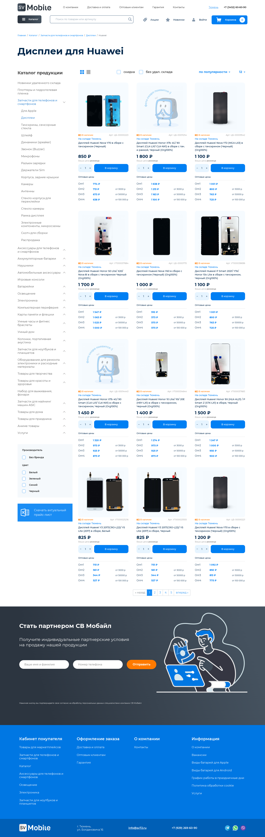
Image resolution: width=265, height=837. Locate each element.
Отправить (141, 664)
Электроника (41, 300)
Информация (205, 739)
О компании (70, 7)
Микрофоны (30, 156)
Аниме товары (41, 426)
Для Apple (28, 110)
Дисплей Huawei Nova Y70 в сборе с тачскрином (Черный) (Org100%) (217, 529)
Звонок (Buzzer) (33, 149)
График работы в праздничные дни (218, 778)
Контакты (179, 7)
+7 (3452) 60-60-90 (235, 7)
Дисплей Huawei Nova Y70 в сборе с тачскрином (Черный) (101, 144)
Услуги (41, 433)
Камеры (27, 184)
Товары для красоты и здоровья (41, 382)
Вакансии (199, 755)
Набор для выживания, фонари (35, 392)
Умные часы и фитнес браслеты (41, 323)
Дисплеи (91, 35)
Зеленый (35, 478)
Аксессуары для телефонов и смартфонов (41, 249)
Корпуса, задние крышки (40, 177)
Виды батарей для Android (212, 770)
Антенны (27, 191)
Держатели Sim (33, 170)
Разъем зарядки (33, 163)
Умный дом (41, 332)
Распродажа (30, 240)
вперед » (182, 592)
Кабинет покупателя (40, 739)
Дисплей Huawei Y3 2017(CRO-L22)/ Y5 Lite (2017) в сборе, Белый (101, 529)
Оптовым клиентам (131, 7)
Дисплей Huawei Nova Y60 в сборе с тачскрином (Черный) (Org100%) (159, 273)
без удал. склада (159, 72)
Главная (22, 35)
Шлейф (26, 135)
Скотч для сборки (34, 233)
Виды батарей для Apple (210, 762)
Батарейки (41, 286)
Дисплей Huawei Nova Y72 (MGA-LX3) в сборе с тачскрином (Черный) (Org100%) (219, 146)
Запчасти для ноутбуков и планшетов (41, 351)
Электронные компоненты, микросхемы (40, 224)
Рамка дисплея (32, 215)
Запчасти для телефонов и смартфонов (62, 35)
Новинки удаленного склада (39, 83)
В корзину (111, 168)
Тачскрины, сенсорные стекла (38, 126)
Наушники (41, 265)
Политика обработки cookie (213, 785)
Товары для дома (41, 412)
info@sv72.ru (137, 828)
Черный (34, 491)
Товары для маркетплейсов (40, 747)
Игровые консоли (31, 279)
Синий (33, 484)
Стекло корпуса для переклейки (36, 199)
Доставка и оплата (98, 7)
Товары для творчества (41, 373)
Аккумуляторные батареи (41, 258)
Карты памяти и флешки (41, 314)
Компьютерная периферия (41, 307)
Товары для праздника (41, 419)
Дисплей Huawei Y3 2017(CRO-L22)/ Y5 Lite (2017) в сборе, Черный (160, 529)
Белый (33, 472)
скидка (129, 72)
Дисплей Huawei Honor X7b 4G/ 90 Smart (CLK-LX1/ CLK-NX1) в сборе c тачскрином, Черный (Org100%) (99, 403)
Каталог (33, 35)
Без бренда (36, 457)
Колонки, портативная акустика (41, 340)
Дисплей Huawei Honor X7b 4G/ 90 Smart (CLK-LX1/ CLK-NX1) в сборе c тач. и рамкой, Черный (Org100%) (161, 146)
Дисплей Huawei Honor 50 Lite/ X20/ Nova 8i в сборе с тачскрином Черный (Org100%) (102, 275)
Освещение (41, 293)
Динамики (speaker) (36, 142)
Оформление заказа (98, 739)
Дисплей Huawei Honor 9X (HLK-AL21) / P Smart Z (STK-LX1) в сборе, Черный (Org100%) (220, 403)
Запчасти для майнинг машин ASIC (41, 403)
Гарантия (158, 7)
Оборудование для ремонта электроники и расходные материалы (41, 363)
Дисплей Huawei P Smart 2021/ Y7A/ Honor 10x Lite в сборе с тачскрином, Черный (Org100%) (218, 275)
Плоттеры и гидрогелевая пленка (37, 91)
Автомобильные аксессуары (41, 272)
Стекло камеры (32, 208)
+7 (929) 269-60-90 (184, 828)
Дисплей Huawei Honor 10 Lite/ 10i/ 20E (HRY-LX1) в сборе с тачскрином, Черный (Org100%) (161, 403)
